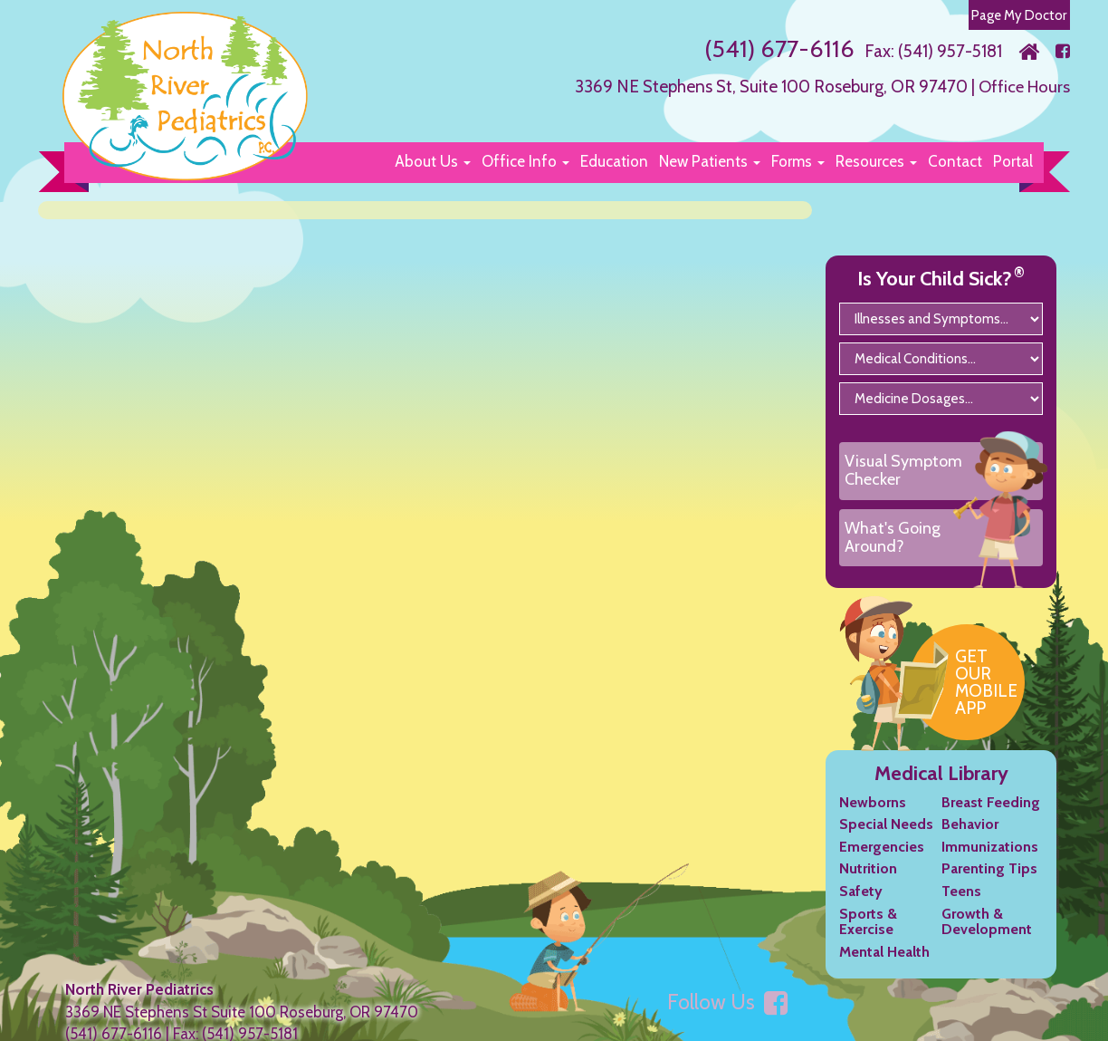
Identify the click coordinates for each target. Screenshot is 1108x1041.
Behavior (969, 839)
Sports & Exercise (868, 936)
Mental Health (884, 967)
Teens (961, 906)
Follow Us (727, 1017)
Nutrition (868, 883)
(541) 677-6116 (776, 48)
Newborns (872, 816)
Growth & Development (986, 936)
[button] (432, 161)
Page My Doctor (1018, 15)
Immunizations (989, 862)
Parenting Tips (989, 883)
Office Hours (1022, 85)
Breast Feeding (990, 816)
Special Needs (886, 839)
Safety (861, 906)
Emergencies (881, 862)
